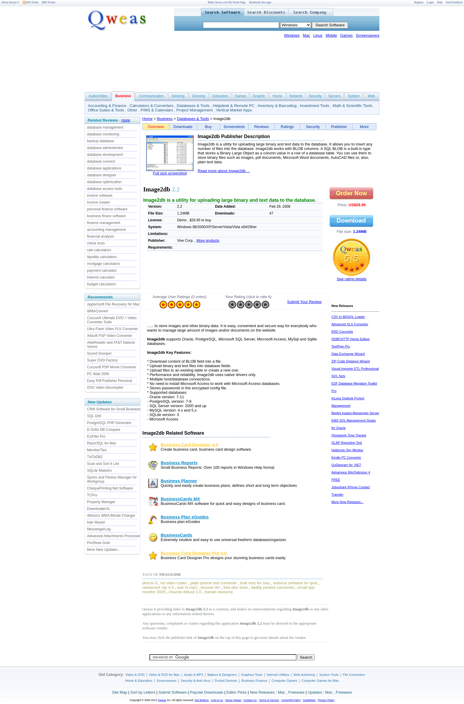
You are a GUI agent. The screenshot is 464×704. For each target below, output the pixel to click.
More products (207, 241)
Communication (151, 96)
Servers (334, 96)
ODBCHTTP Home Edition (350, 339)
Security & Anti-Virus (195, 680)
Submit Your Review (304, 302)
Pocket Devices (226, 680)
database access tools (104, 189)
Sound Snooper (99, 353)
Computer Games (284, 680)
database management (105, 127)
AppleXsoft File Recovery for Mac (113, 304)
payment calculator (102, 270)
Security (315, 96)
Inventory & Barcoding (277, 105)
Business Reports (179, 462)
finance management (103, 223)
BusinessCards (176, 535)
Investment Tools (314, 105)
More (364, 126)
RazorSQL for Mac (101, 443)
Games (346, 35)
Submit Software (173, 692)
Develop (198, 96)
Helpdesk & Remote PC (233, 105)
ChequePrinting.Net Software (110, 488)
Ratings (287, 126)
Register (418, 2)
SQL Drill (94, 416)
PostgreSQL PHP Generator (109, 423)
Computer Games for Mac (320, 680)
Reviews (261, 126)
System (354, 96)
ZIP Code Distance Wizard (350, 361)
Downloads (182, 126)
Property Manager (101, 502)
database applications (104, 168)
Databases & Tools (193, 105)
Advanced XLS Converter (349, 324)
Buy (208, 126)
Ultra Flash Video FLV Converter (112, 329)
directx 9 (149, 583)
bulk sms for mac (255, 583)
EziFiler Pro (96, 436)
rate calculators (99, 250)
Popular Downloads (206, 692)
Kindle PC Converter (346, 457)
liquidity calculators (102, 257)
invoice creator (98, 202)
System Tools (329, 674)
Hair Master (96, 522)
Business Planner (179, 481)
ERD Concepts (342, 331)
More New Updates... (103, 550)
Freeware (296, 692)
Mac (306, 35)
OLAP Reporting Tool (346, 442)
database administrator (105, 148)
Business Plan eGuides (185, 517)
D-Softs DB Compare (103, 430)
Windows (292, 35)
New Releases (262, 692)
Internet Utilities (278, 674)
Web (371, 96)
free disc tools (235, 587)
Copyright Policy (291, 700)
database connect (101, 161)
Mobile (331, 35)
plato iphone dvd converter (213, 583)
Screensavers (367, 35)
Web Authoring (304, 674)
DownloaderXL (98, 509)
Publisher (339, 126)
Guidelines (309, 700)
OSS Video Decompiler (105, 387)
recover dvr (210, 587)
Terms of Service (269, 700)
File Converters (354, 674)
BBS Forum (48, 2)
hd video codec (173, 583)
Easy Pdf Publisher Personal (109, 381)
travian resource (218, 592)
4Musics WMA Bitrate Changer (111, 515)
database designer (101, 175)
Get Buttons (202, 700)
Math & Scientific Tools (352, 105)
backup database (100, 141)
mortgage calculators (103, 264)
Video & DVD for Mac (164, 674)
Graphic (259, 96)
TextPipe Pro (340, 346)
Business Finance (254, 680)
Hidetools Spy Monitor (347, 450)
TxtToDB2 (95, 457)
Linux (318, 35)
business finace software (106, 216)
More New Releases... (347, 502)
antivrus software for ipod (295, 583)
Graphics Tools (251, 674)
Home (277, 96)
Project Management (194, 110)
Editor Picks (236, 692)
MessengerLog (98, 529)
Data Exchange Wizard (348, 354)
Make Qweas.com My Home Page (227, 2)
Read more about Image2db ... (224, 171)
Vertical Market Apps (234, 110)
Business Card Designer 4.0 (189, 444)
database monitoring (103, 134)
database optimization (104, 182)
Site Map (119, 692)
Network (295, 96)
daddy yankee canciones (272, 587)
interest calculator (101, 277)
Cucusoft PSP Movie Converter (111, 367)
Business (165, 118)
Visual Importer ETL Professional (355, 368)
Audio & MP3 (193, 674)
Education (220, 96)
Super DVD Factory (102, 360)
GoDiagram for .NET (346, 465)
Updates (315, 692)
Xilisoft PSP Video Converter (109, 336)
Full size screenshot (170, 173)
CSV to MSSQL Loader (348, 317)
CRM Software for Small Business (114, 409)
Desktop (178, 96)
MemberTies (97, 450)
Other (132, 110)
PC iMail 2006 (98, 374)
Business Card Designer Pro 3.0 (193, 553)
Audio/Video (98, 96)
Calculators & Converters (151, 105)
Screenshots (234, 126)
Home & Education (138, 680)
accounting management (106, 230)
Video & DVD (135, 674)
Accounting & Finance (107, 105)
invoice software (99, 195)
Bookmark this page (260, 2)
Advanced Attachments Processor (113, 536)
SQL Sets (338, 376)
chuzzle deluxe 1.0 (185, 592)
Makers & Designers (222, 674)
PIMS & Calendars (157, 110)
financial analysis (100, 236)
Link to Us (217, 700)
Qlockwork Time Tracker (348, 435)
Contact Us (250, 700)
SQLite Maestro (99, 470)
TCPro (92, 495)
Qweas (162, 700)
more (125, 120)
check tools (96, 243)
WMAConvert (97, 311)
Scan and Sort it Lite (103, 464)
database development (105, 155)
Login (430, 2)
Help (439, 2)
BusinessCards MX (180, 499)
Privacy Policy (326, 700)
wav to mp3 (187, 587)
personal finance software (107, 209)
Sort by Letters (142, 692)
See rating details (351, 279)
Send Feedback (454, 2)
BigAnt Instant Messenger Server (355, 413)
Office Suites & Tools (106, 110)
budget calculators (101, 284)
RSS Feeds (30, 2)
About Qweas (10, 2)
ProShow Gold (98, 543)
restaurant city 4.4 (158, 587)
